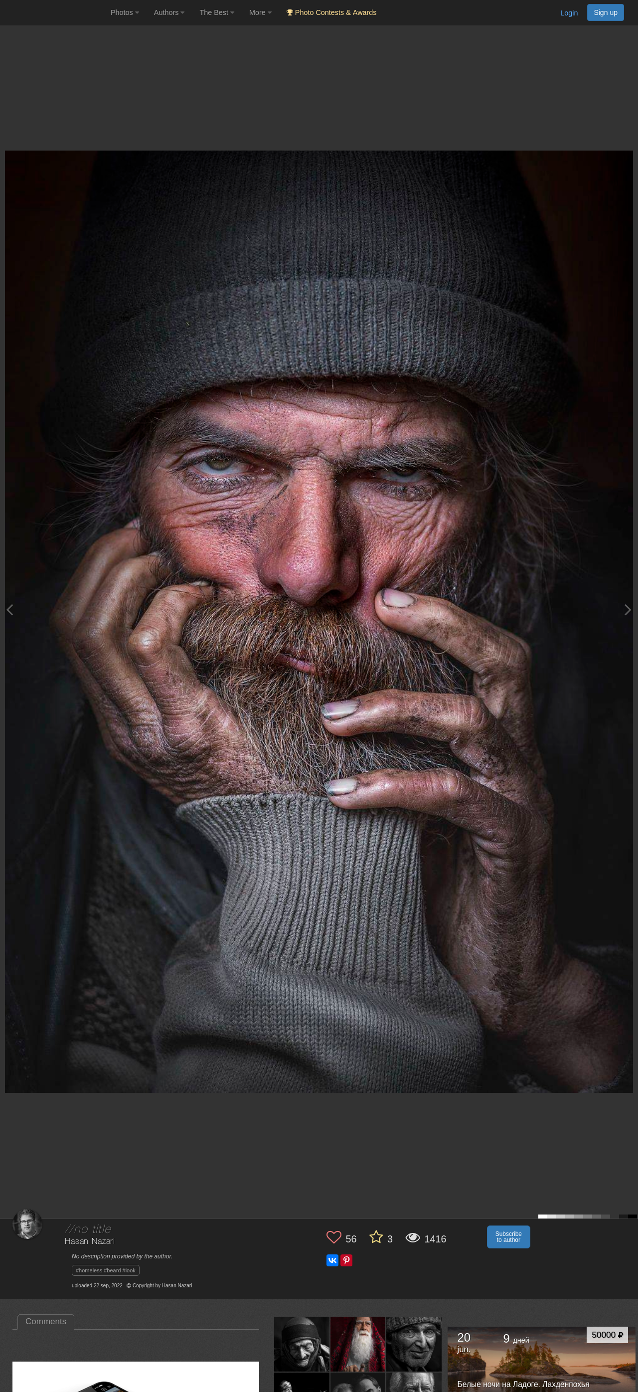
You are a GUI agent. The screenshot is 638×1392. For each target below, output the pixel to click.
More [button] (260, 12)
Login (569, 12)
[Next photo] (628, 609)
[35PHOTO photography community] (54, 12)
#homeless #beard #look (106, 1270)
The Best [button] (216, 12)
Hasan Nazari (90, 1241)
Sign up (606, 12)
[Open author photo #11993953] (358, 1344)
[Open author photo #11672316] (414, 1344)
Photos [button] (125, 12)
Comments (45, 1321)
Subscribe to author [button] (508, 1236)
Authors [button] (169, 12)
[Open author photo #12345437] (302, 1344)
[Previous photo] (9, 609)
